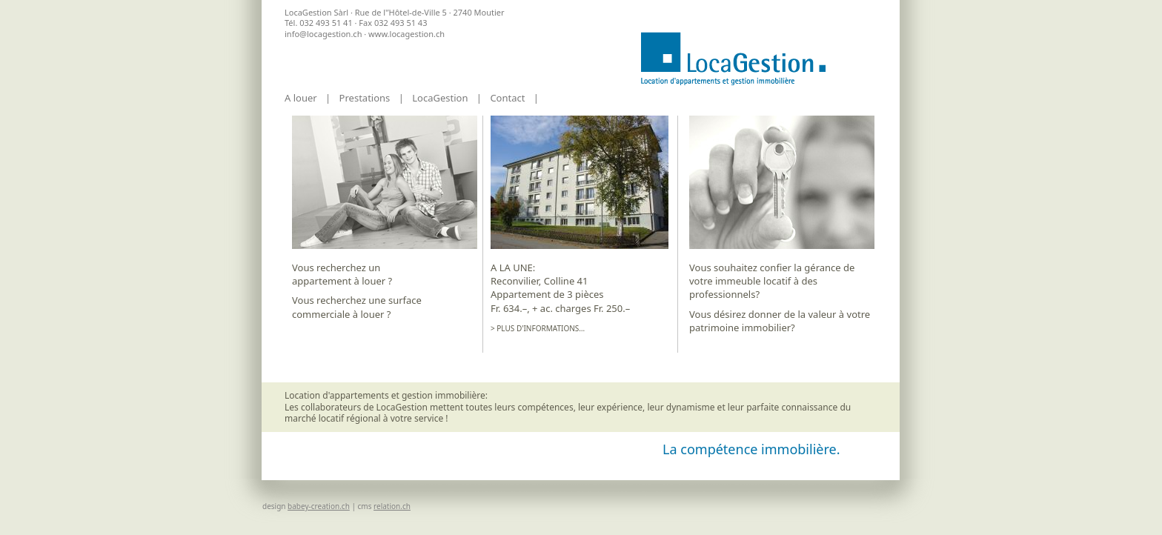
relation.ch (392, 506)
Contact (507, 97)
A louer (301, 97)
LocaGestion (440, 97)
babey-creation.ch (319, 506)
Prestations (365, 97)
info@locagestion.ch (323, 33)
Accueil (733, 58)
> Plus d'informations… (538, 328)
